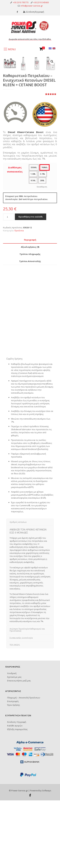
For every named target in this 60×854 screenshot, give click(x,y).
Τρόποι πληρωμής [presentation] (30, 307)
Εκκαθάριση (42, 240)
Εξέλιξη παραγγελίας (17, 782)
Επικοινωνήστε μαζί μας (19, 734)
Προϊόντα (19, 284)
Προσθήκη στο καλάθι (30, 270)
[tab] (30, 293)
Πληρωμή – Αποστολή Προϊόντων (23, 751)
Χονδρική (11, 726)
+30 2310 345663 (41, 2)
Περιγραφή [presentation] (30, 293)
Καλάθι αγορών (14, 779)
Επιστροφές (13, 754)
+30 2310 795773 (20, 2)
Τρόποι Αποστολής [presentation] (30, 314)
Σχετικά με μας (14, 730)
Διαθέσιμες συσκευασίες (15, 223)
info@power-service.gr (32, 5)
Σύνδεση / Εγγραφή (16, 775)
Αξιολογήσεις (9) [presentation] (30, 300)
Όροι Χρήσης (13, 758)
